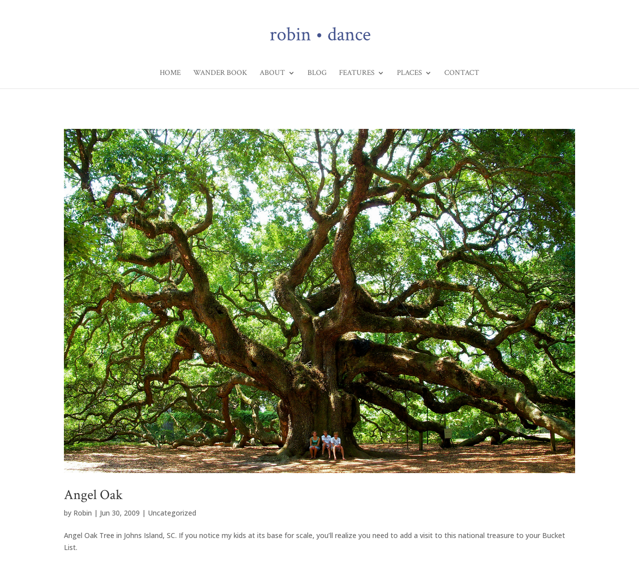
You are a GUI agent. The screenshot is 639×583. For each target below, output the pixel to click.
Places (409, 73)
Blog (317, 73)
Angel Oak (93, 495)
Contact (461, 73)
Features (356, 73)
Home (170, 73)
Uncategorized (172, 513)
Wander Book (220, 73)
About (272, 73)
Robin (82, 513)
